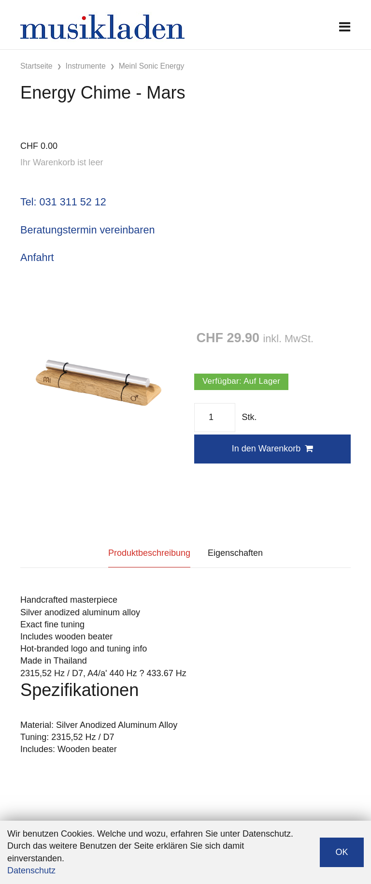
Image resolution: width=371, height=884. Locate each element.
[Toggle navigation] (345, 26)
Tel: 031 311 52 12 (63, 202)
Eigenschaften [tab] (235, 553)
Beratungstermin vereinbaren (87, 230)
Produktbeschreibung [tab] (149, 553)
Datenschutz (31, 870)
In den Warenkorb (272, 448)
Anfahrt (37, 257)
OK (341, 852)
